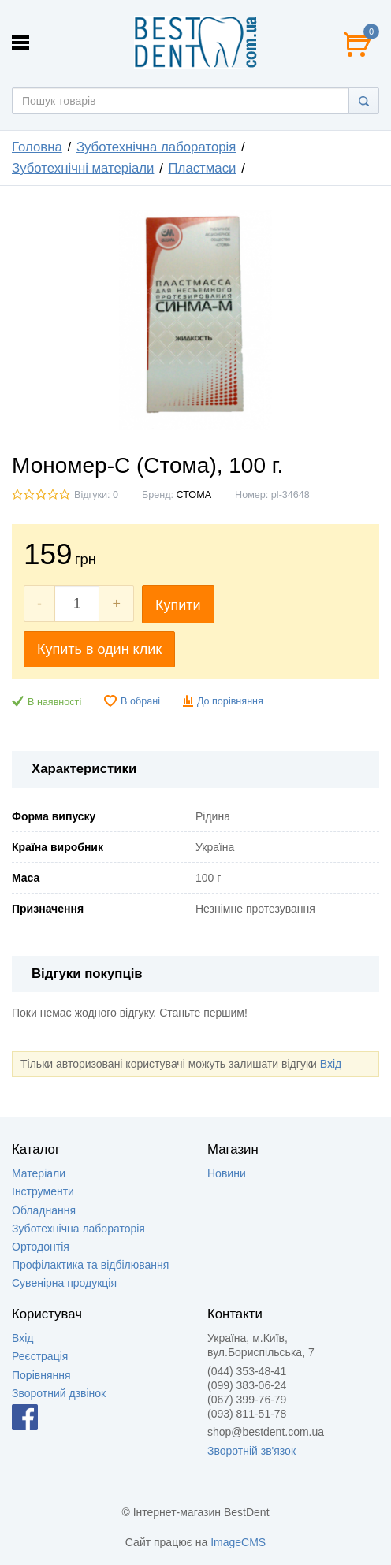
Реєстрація (40, 1356)
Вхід (330, 1064)
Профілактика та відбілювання (90, 1264)
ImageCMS (238, 1542)
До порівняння (230, 701)
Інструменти (43, 1191)
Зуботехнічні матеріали (83, 168)
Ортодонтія (40, 1246)
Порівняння (41, 1375)
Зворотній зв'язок (251, 1450)
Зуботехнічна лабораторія (156, 146)
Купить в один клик (99, 649)
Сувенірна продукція (64, 1283)
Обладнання (44, 1210)
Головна (37, 146)
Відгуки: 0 (96, 494)
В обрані (140, 701)
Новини (226, 1173)
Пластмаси (202, 168)
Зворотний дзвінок (59, 1393)
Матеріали (38, 1173)
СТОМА (194, 494)
